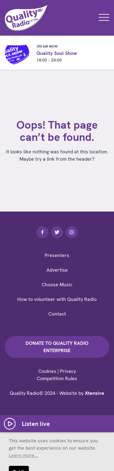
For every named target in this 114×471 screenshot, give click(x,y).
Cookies (47, 371)
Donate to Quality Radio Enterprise (57, 347)
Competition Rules (57, 378)
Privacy (68, 371)
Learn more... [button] (23, 455)
